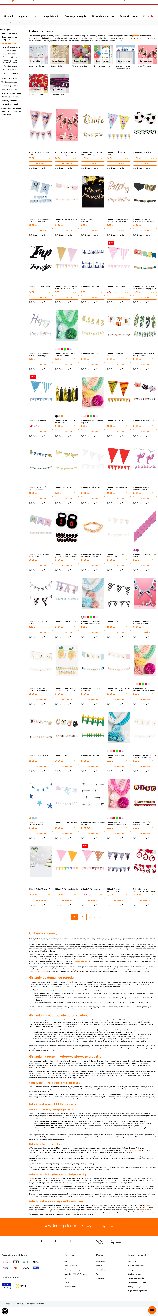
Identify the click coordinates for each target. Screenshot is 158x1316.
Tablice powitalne (9, 86)
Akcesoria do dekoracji (11, 112)
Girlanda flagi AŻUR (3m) (90, 494)
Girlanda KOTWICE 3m (90, 292)
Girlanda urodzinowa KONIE (40, 763)
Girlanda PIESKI (61, 763)
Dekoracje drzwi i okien (11, 97)
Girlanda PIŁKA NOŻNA (142, 157)
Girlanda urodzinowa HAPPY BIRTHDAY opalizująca (40, 360)
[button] (4, 1311)
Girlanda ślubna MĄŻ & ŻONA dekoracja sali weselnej (144, 764)
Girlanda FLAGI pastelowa (91, 898)
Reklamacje (100, 1288)
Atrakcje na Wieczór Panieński (75, 1283)
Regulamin (132, 1271)
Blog (66, 1288)
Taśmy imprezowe (10, 77)
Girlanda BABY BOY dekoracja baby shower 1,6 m (92, 697)
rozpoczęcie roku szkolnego (39, 981)
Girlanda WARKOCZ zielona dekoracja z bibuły (65, 360)
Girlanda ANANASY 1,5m (91, 359)
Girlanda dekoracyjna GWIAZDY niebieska (37, 832)
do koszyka (93, 168)
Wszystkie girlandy (10, 70)
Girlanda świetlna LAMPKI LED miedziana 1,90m (91, 562)
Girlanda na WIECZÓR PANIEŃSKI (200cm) (141, 832)
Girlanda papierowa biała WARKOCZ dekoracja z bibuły (92, 629)
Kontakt (99, 1275)
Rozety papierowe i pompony (9, 42)
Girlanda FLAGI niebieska (38, 426)
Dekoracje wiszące (9, 94)
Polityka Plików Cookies (137, 1292)
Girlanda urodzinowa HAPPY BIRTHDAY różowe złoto (118, 225)
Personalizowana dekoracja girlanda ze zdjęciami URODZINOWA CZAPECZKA (66, 159)
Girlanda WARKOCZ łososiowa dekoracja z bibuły (144, 697)
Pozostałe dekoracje (10, 108)
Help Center (100, 1271)
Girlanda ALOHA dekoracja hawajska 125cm (143, 360)
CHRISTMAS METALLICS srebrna (62, 1003)
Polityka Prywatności (136, 1288)
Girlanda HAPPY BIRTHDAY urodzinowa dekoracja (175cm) (144, 293)
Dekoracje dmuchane (10, 101)
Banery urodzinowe (11, 61)
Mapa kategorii (70, 1296)
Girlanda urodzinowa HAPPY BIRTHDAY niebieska (40, 225)
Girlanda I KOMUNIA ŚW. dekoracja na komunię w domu (40, 697)
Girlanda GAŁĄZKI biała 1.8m (40, 898)
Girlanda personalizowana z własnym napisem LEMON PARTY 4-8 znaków (65, 698)
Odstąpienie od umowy (136, 1279)
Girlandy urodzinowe (11, 51)
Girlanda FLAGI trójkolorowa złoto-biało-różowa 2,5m (66, 293)
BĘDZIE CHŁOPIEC (134, 1160)
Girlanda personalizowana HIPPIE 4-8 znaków (143, 629)
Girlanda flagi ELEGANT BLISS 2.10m (116, 562)
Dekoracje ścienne (9, 105)
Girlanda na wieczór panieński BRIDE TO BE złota (92, 158)
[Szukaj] (77, 11)
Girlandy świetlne (10, 58)
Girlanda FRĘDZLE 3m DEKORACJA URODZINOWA (144, 225)
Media (66, 1292)
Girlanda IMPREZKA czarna (39, 292)
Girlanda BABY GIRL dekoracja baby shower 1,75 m (118, 697)
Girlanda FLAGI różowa (116, 292)
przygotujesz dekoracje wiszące (82, 978)
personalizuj (41, 168)
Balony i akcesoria (9, 37)
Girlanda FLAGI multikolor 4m (66, 898)
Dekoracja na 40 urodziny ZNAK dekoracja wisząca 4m (144, 899)
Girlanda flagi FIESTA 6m (116, 426)
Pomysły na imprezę (72, 1279)
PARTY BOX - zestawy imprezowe (11, 117)
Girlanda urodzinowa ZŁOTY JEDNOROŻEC (40, 562)
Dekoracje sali (6, 34)
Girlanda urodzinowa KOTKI (65, 628)
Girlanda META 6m (114, 628)
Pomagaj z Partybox (135, 1296)
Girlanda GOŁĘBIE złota (64, 494)
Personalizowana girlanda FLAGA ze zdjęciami (39, 158)
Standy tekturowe (9, 83)
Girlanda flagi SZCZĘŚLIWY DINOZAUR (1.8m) (39, 495)
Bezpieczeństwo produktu (137, 1300)
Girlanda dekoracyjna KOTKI (143, 426)
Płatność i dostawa (103, 1279)
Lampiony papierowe (10, 90)
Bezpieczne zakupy (135, 1283)
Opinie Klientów (70, 1275)
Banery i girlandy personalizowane (10, 66)
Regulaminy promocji (136, 1275)
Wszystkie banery (10, 74)
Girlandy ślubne (9, 55)
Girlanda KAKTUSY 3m (90, 763)
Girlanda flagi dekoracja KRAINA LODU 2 (116, 899)
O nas (66, 1271)
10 (100, 926)
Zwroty (99, 1283)
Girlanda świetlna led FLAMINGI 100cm (141, 495)
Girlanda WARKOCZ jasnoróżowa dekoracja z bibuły (116, 833)
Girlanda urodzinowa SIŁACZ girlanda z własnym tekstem (66, 562)
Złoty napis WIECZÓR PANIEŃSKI (89, 225)
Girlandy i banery (8, 48)
